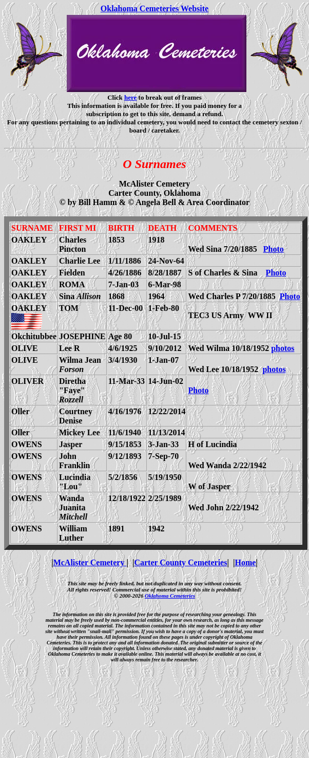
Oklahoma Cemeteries (170, 596)
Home (245, 562)
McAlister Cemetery (90, 562)
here (130, 97)
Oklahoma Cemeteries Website (154, 8)
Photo (273, 249)
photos (282, 348)
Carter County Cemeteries (180, 562)
